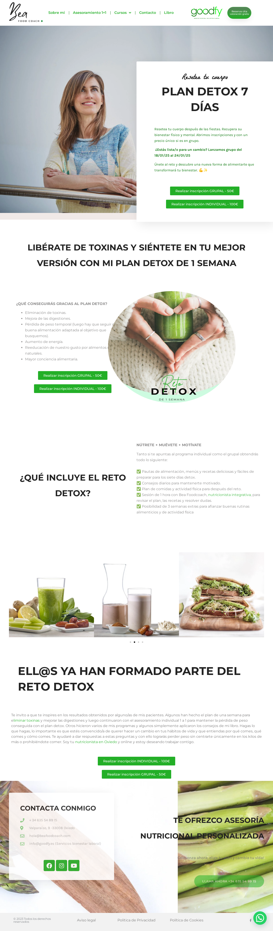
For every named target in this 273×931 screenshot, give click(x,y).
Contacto (147, 13)
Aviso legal (86, 920)
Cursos (122, 12)
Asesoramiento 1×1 (89, 13)
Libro (169, 13)
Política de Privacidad (136, 920)
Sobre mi (56, 13)
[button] (130, 642)
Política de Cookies (186, 920)
